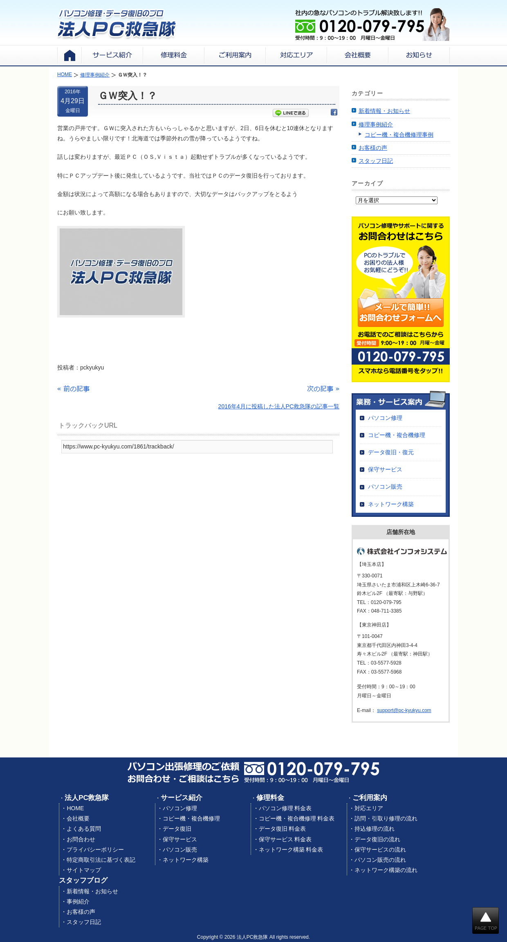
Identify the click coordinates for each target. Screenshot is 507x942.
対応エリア (368, 808)
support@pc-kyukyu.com (404, 710)
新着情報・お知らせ (384, 111)
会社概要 (78, 818)
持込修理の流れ (374, 828)
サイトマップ (84, 870)
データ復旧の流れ (377, 839)
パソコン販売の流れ (380, 859)
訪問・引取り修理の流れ (385, 818)
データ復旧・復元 (391, 452)
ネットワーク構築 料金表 (291, 849)
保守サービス (385, 469)
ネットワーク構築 (391, 504)
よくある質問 (84, 828)
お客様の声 (373, 147)
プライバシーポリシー (95, 849)
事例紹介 (78, 901)
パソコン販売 (385, 486)
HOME (75, 808)
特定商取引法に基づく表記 (101, 859)
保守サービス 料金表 (285, 839)
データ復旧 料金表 (282, 828)
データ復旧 (177, 828)
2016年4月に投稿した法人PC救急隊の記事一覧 (278, 406)
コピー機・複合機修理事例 (399, 134)
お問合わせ (81, 839)
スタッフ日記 (376, 161)
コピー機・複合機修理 (396, 435)
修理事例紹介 (376, 124)
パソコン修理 (385, 418)
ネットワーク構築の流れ (385, 870)
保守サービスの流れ (380, 849)
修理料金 (270, 798)
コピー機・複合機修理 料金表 (297, 818)
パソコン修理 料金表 (285, 808)
